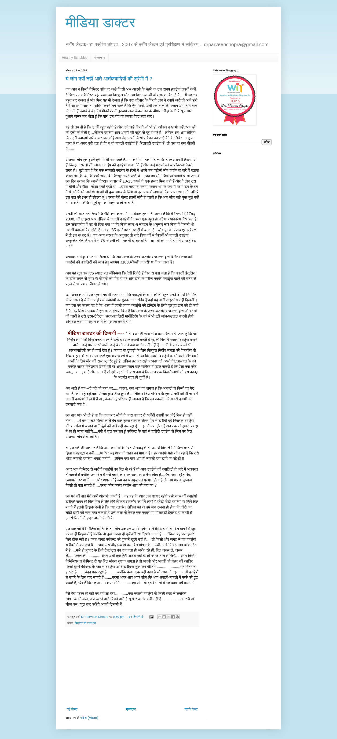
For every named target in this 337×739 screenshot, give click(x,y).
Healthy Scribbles (74, 57)
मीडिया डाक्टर (100, 22)
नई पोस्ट (72, 709)
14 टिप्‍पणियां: (136, 616)
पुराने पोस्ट (191, 709)
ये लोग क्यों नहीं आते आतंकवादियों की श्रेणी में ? (109, 79)
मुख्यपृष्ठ (131, 709)
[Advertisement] (132, 667)
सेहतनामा (99, 57)
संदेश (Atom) (89, 718)
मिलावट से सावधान (85, 623)
